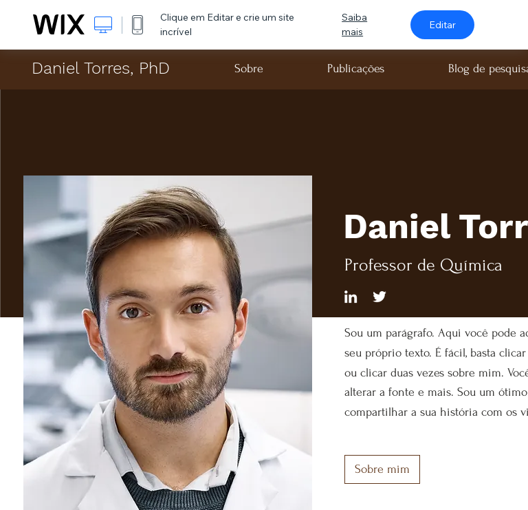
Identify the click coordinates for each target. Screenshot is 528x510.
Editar (442, 25)
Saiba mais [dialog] (354, 24)
